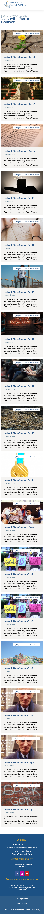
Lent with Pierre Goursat (31, 33)
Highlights (17, 33)
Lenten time (35, 739)
